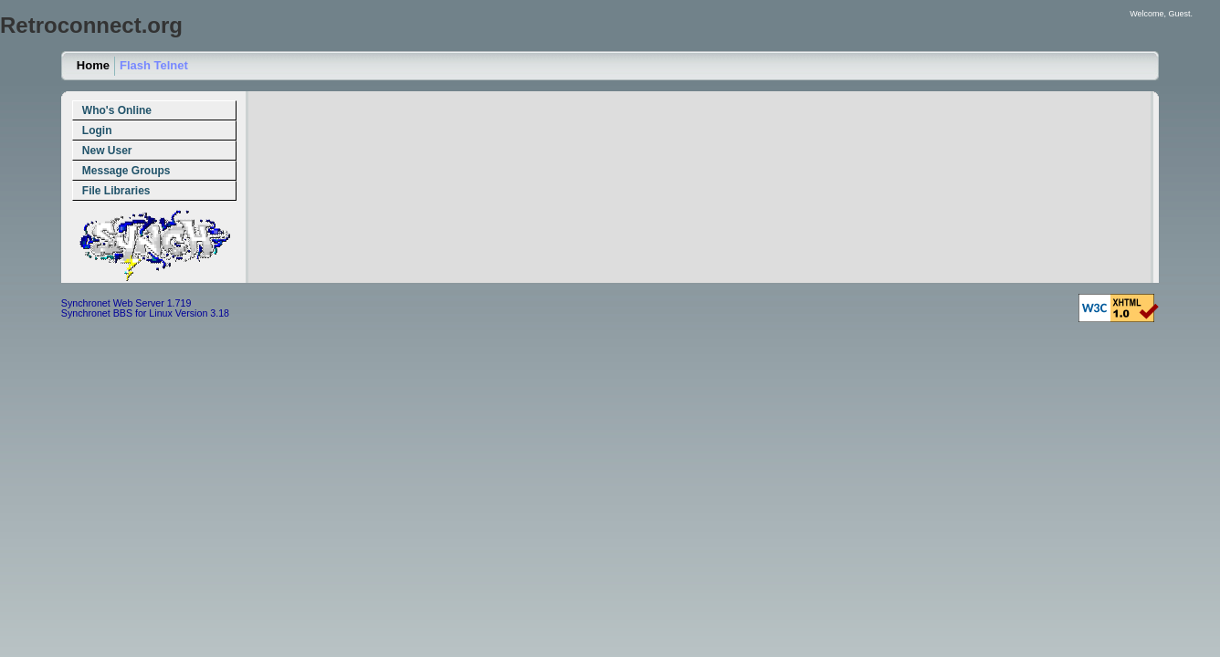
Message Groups (126, 170)
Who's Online (117, 110)
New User (107, 150)
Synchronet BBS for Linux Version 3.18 (145, 313)
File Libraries (116, 190)
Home (93, 65)
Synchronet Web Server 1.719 (126, 302)
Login (97, 130)
